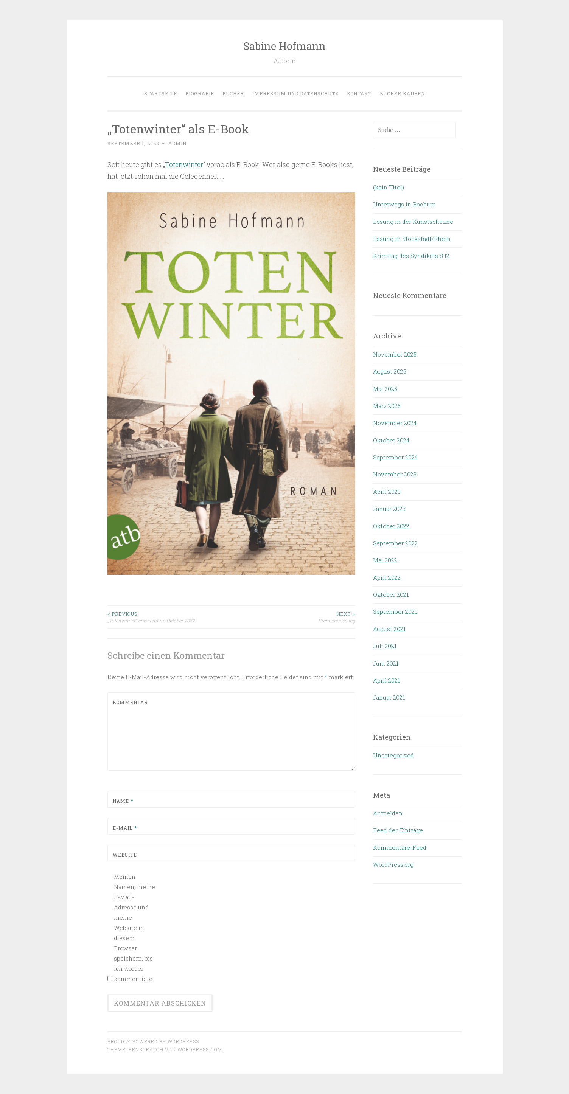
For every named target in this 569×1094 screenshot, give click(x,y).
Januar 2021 (389, 697)
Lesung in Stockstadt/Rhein (412, 238)
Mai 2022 (385, 560)
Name (123, 801)
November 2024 (395, 423)
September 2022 (395, 543)
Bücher (233, 93)
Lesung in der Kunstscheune (413, 221)
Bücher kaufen (402, 93)
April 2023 (387, 491)
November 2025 (395, 354)
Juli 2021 (384, 646)
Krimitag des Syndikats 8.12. (412, 255)
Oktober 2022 (391, 526)
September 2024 (395, 457)
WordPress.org (393, 864)
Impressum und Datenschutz (295, 93)
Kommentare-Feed (399, 847)
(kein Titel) (388, 187)
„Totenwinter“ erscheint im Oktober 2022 (169, 616)
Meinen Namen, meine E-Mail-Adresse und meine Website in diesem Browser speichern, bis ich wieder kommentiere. (134, 927)
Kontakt (359, 93)
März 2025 (387, 406)
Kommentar (130, 702)
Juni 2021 (385, 663)
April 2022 (387, 577)
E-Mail (125, 827)
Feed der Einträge (398, 830)
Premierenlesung (293, 616)
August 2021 (389, 629)
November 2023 (395, 474)
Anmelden (388, 813)
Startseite (160, 93)
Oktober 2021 (391, 594)
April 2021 (386, 680)
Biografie (199, 93)
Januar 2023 (389, 508)
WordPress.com (199, 1049)
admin (177, 143)
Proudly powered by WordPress (153, 1041)
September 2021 (395, 611)
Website (125, 854)
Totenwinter (184, 164)
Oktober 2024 (391, 440)
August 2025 (389, 371)
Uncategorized (393, 755)
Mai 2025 (385, 389)
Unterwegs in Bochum (404, 204)
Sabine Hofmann (284, 46)
